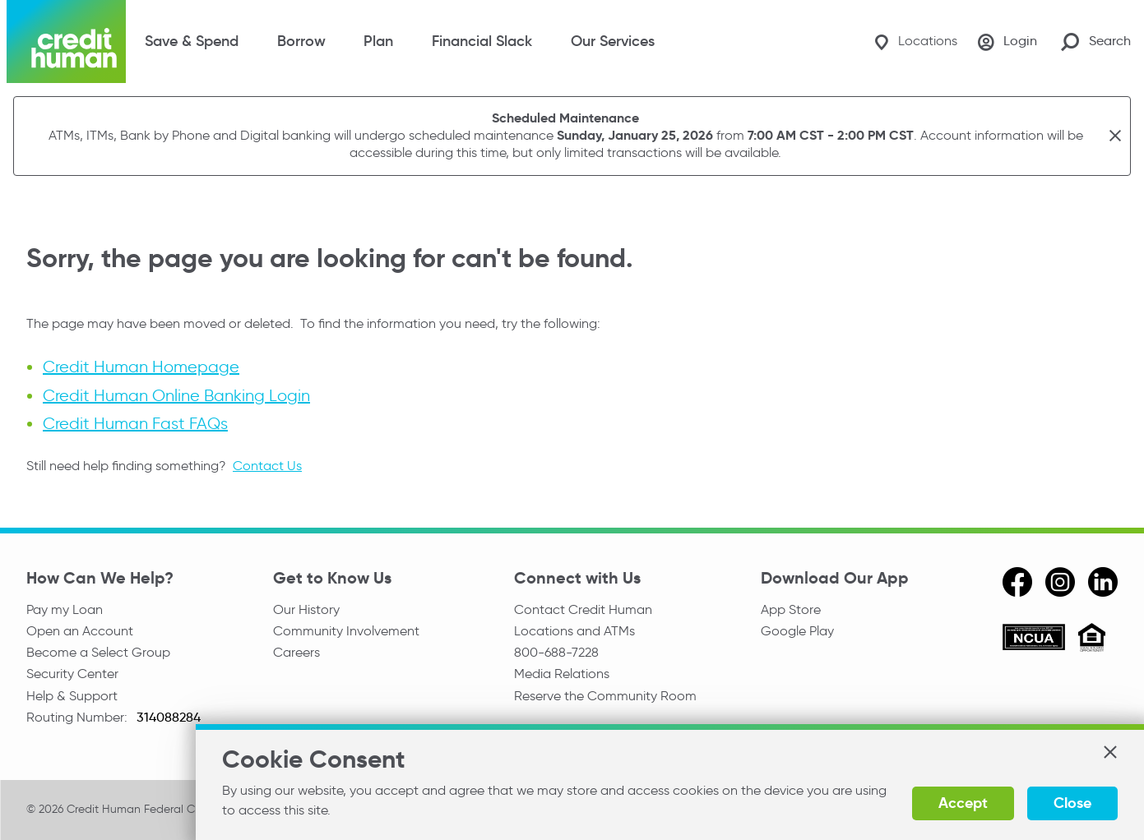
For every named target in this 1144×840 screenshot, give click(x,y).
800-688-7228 (556, 654)
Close (1072, 802)
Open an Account (79, 631)
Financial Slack (482, 41)
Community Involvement (346, 631)
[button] (1109, 758)
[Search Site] (1095, 41)
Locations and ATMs (574, 631)
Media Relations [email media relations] (561, 677)
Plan (378, 41)
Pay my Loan (64, 608)
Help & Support (72, 700)
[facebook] (1017, 581)
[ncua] (1034, 639)
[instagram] (1060, 581)
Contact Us (267, 465)
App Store (791, 608)
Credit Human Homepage (141, 366)
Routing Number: (78, 723)
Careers (296, 654)
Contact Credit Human (583, 608)
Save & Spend (192, 41)
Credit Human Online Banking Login (176, 394)
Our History (306, 608)
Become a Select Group (98, 654)
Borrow (301, 41)
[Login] (1005, 42)
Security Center (72, 677)
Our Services (613, 41)
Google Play (797, 631)
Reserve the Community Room (605, 700)
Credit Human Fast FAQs (135, 422)
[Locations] (907, 41)
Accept (963, 802)
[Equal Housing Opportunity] (1091, 639)
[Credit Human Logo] (66, 41)
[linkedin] (1103, 581)
